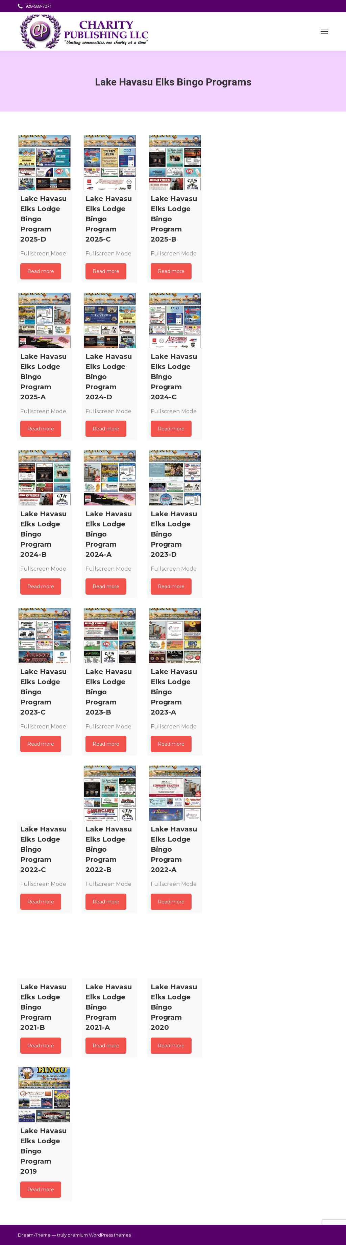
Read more (40, 271)
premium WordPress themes (99, 1235)
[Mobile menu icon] (324, 31)
